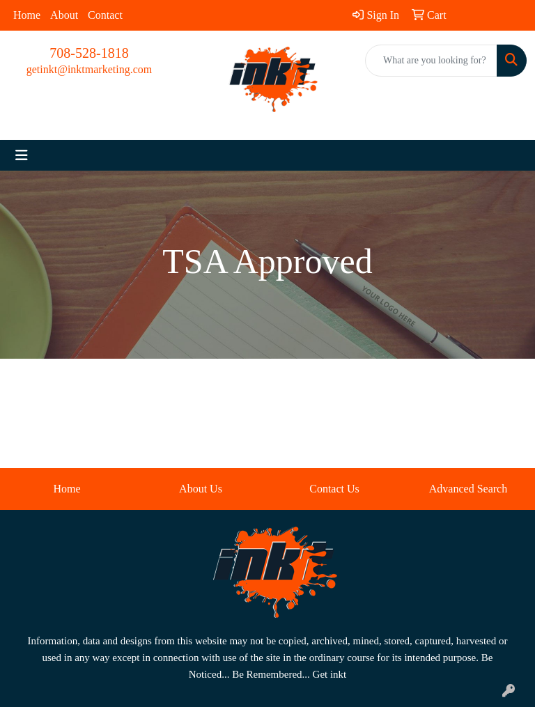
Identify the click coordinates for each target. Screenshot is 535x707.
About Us (200, 489)
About (64, 15)
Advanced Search (468, 489)
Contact (105, 15)
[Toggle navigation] (21, 155)
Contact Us (334, 489)
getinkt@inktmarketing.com (89, 69)
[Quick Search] (431, 61)
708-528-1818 (88, 53)
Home (26, 15)
